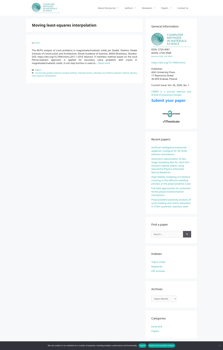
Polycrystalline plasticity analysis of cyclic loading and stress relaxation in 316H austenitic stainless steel (171, 203)
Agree (142, 345)
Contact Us (182, 8)
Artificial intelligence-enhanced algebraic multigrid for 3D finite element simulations (169, 151)
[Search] (187, 234)
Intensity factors (85, 73)
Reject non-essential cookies (161, 345)
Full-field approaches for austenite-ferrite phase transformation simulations (171, 192)
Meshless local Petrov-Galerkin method (111, 73)
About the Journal (110, 8)
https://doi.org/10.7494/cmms (168, 62)
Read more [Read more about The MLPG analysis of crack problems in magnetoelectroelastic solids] (104, 63)
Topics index (158, 262)
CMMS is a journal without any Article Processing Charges (171, 93)
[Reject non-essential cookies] (219, 345)
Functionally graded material (48, 73)
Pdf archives (158, 271)
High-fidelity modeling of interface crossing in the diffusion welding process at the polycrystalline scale (171, 180)
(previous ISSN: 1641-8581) (162, 56)
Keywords (156, 266)
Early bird (156, 326)
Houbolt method (69, 73)
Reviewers (150, 8)
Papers (168, 8)
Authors (132, 8)
